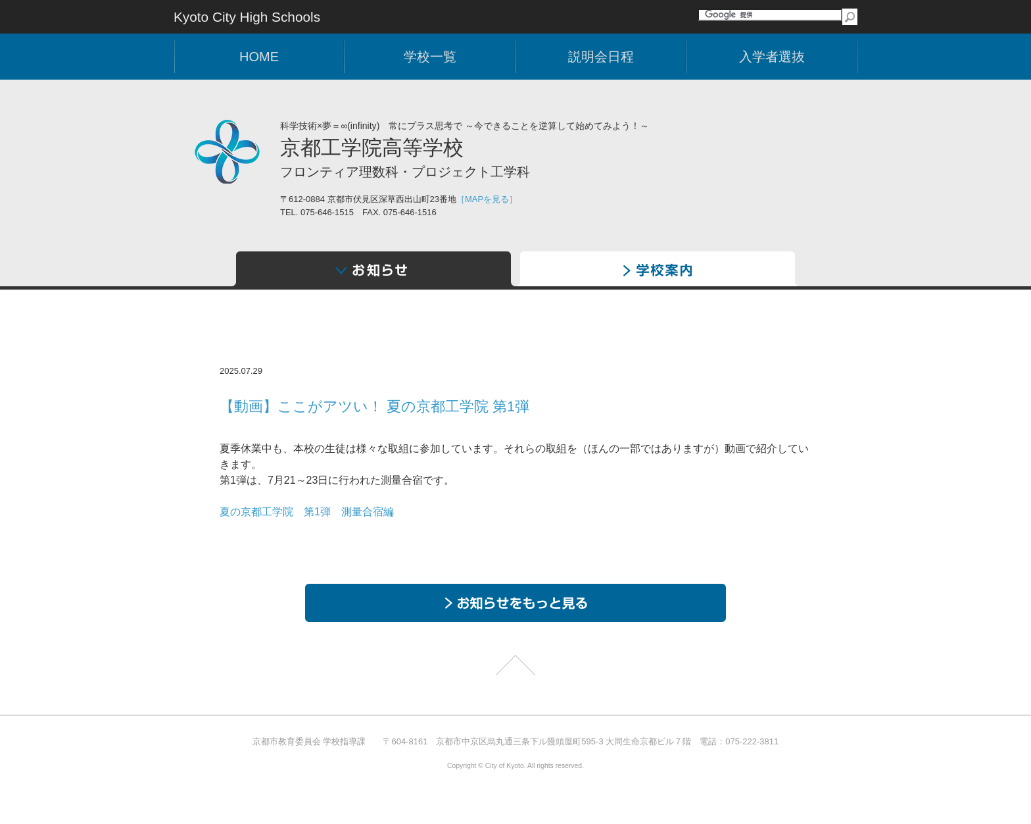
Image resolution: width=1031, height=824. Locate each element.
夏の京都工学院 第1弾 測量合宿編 (307, 511)
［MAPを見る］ (486, 199)
